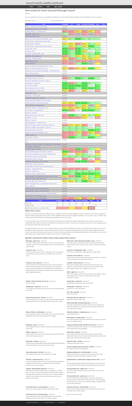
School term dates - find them (33, 149)
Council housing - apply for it (32, 44)
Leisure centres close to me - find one (35, 88)
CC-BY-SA (56, 402)
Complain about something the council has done (37, 41)
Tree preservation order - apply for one (35, 181)
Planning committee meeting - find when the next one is (39, 125)
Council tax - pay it (30, 51)
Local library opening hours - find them (35, 98)
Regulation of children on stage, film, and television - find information (43, 144)
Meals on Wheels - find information (34, 105)
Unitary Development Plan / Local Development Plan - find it (41, 183)
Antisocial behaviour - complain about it (35, 31)
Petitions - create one (30, 120)
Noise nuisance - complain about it (34, 110)
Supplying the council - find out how (34, 164)
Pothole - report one (30, 135)
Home (31, 6)
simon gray (41, 402)
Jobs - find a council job (31, 85)
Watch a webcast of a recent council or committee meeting (40, 193)
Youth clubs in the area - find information (36, 198)
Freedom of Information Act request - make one (37, 80)
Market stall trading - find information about (36, 103)
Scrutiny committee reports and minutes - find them (38, 151)
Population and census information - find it (36, 132)
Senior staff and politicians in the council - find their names (40, 154)
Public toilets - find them (31, 137)
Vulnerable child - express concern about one (37, 191)
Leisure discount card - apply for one (34, 90)
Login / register (58, 6)
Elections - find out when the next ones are (36, 68)
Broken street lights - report (32, 36)
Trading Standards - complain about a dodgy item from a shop (41, 176)
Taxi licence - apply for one (32, 171)
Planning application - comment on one (35, 122)
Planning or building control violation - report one (38, 127)
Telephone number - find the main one (35, 173)
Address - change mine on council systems (36, 26)
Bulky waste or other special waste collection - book (38, 39)
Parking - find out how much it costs (34, 115)
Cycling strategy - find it (31, 61)
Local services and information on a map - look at (38, 100)
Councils (40, 6)
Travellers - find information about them (35, 178)
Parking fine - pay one (31, 117)
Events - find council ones (32, 73)
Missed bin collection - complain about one (36, 108)
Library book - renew (30, 93)
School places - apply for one (32, 146)
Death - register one (30, 63)
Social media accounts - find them (34, 159)
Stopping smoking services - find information (36, 161)
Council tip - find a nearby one (33, 56)
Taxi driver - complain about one (33, 169)
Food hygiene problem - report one (34, 78)
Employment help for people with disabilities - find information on (42, 71)
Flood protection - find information (34, 76)
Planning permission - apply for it (33, 130)
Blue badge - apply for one (32, 34)
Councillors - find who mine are (33, 58)
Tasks (48, 6)
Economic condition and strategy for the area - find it (39, 66)
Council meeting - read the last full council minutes (38, 46)
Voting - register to (30, 186)
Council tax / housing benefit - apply (34, 53)
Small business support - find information (36, 156)
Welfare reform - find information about (35, 196)
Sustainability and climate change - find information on (39, 166)
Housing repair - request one (32, 83)
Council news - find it (30, 48)
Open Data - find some (31, 112)
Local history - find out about (32, 95)
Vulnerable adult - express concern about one (37, 188)
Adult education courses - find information (36, 29)
